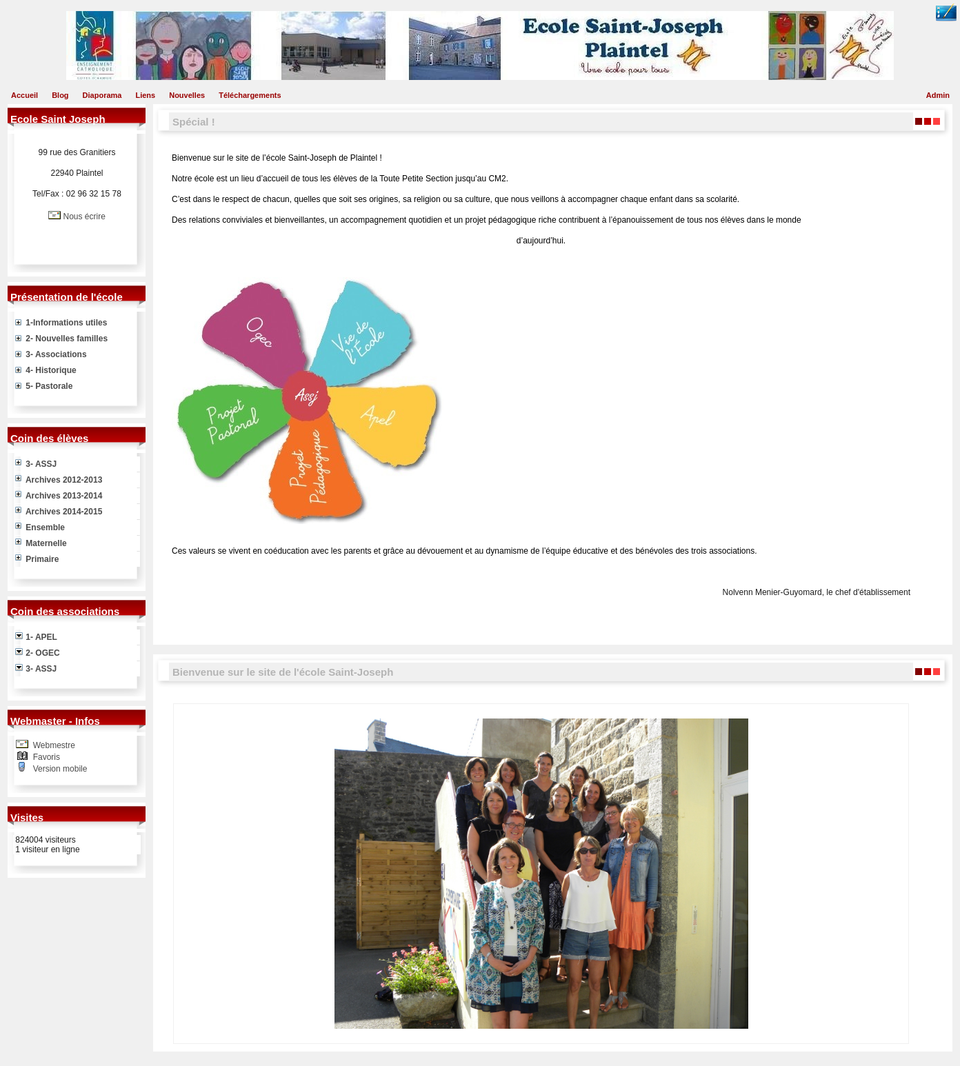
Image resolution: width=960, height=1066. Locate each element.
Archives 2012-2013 (58, 480)
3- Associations (51, 354)
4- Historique (46, 370)
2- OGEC (37, 653)
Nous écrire (84, 216)
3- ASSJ (36, 464)
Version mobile (58, 769)
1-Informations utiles (61, 323)
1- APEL (36, 637)
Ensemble (40, 527)
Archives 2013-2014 (58, 496)
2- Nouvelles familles (61, 338)
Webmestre (52, 745)
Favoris (45, 757)
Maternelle (41, 543)
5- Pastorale (43, 386)
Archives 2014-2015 (58, 511)
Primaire (37, 559)
